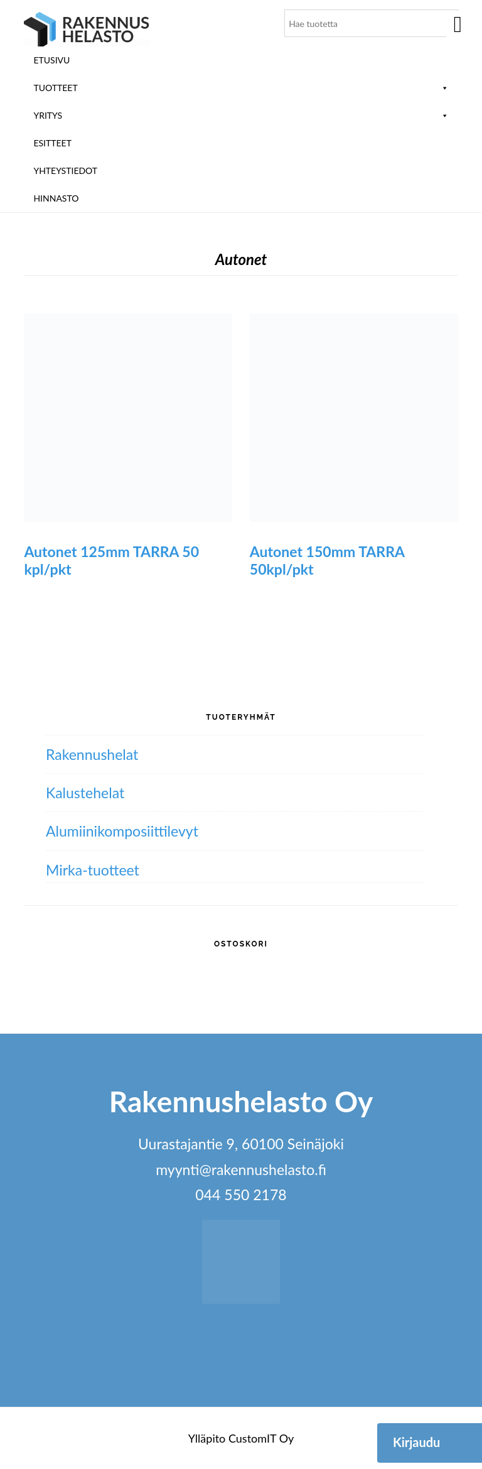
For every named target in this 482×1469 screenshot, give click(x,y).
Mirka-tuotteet (92, 870)
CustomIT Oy (261, 1438)
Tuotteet (240, 87)
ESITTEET (52, 143)
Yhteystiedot (65, 170)
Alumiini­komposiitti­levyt (122, 831)
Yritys (240, 115)
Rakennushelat (92, 754)
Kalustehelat (85, 792)
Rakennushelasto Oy (86, 29)
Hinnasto (55, 198)
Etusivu (51, 60)
